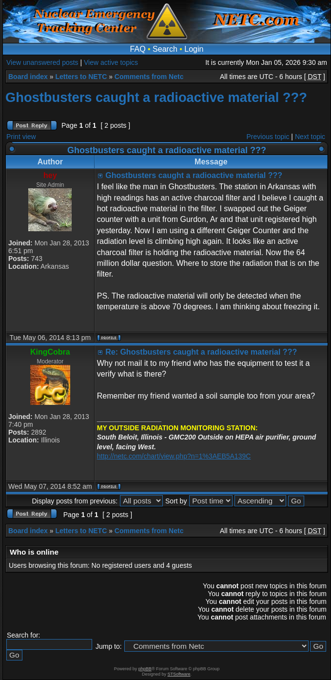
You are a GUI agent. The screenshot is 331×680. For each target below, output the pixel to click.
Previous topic (268, 136)
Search (165, 49)
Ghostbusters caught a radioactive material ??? (156, 97)
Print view (21, 136)
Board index (28, 76)
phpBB (145, 668)
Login (193, 49)
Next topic (310, 136)
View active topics (111, 62)
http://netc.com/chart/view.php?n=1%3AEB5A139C (174, 456)
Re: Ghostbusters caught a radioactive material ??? (201, 352)
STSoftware (179, 674)
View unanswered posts (42, 62)
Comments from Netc (149, 76)
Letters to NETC (81, 76)
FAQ (138, 49)
